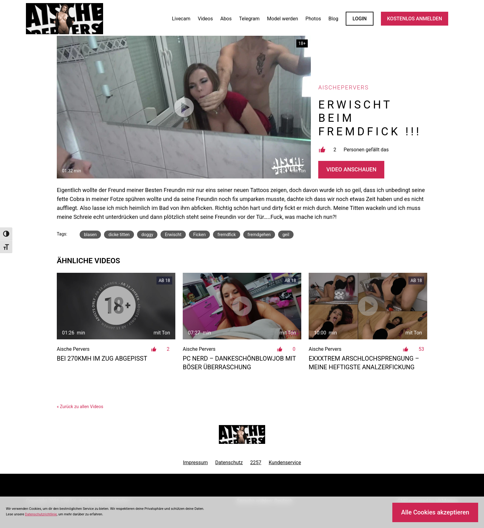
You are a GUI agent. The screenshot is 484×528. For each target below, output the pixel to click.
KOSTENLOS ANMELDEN (414, 19)
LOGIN (360, 19)
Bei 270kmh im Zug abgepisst (102, 358)
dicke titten (119, 234)
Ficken (199, 234)
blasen (90, 234)
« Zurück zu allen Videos (80, 406)
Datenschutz (229, 462)
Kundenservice (285, 462)
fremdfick (226, 234)
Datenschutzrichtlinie (41, 514)
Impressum (195, 462)
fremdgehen (259, 234)
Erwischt (173, 234)
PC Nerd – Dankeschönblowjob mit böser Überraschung (239, 363)
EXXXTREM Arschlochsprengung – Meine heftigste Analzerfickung (364, 363)
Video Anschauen (351, 169)
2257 (255, 462)
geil (285, 234)
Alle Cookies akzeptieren (435, 512)
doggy (147, 234)
